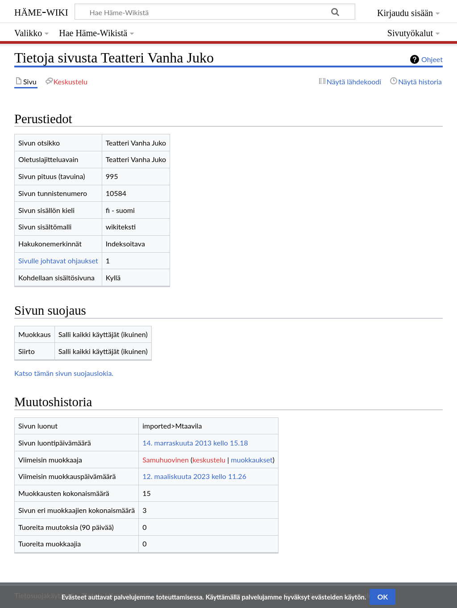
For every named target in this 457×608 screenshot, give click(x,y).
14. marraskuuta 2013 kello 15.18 (195, 442)
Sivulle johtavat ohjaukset (58, 260)
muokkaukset (251, 459)
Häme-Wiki (41, 11)
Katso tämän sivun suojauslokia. (63, 373)
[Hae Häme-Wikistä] (215, 11)
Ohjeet (432, 59)
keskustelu (208, 459)
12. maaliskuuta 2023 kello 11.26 (194, 476)
